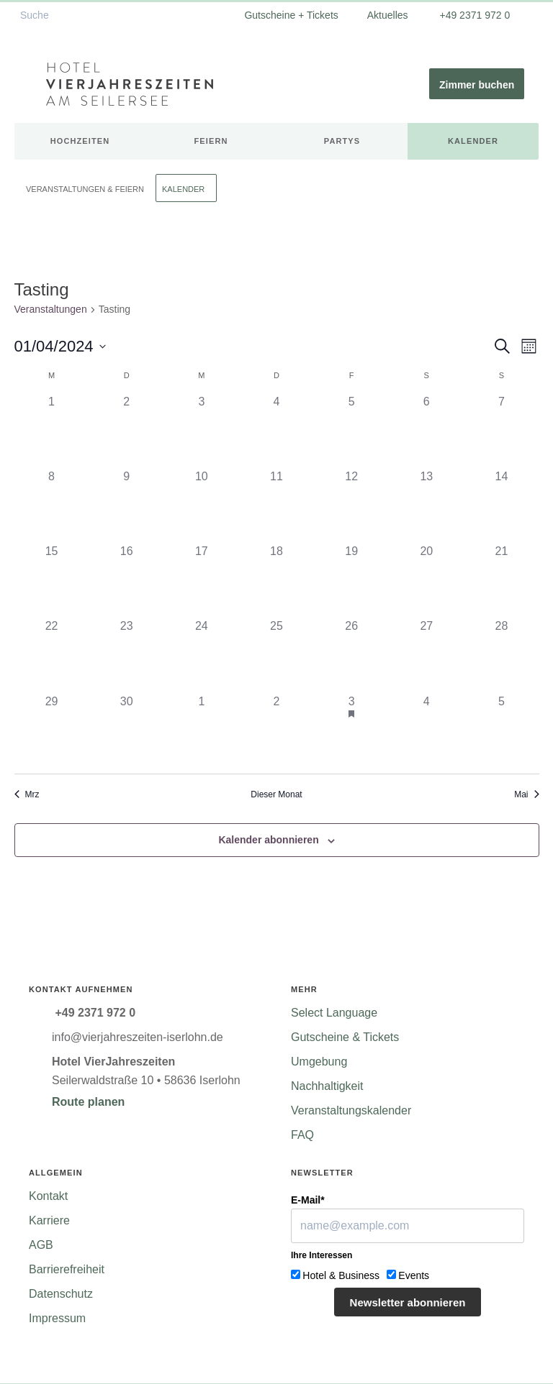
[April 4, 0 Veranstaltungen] (276, 430)
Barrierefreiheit (66, 1269)
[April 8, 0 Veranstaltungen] (51, 505)
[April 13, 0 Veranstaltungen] (426, 505)
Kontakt (48, 1196)
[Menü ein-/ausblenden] (30, 84)
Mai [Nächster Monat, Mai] (526, 794)
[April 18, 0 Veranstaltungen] (276, 580)
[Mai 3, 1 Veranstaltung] (351, 730)
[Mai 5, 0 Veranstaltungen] (501, 730)
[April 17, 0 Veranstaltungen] (201, 580)
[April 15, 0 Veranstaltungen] (51, 580)
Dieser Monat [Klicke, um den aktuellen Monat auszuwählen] (276, 794)
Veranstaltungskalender (351, 1110)
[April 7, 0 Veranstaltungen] (501, 430)
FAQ (302, 1135)
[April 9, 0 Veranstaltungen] (126, 505)
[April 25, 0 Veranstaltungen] (276, 655)
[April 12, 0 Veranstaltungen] (351, 505)
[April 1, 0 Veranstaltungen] (51, 430)
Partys (342, 141)
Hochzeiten (80, 141)
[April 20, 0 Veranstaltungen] (426, 580)
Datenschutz (61, 1294)
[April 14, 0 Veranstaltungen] (501, 505)
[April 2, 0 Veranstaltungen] (126, 430)
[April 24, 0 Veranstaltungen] (201, 655)
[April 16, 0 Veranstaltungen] (126, 580)
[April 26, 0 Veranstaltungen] (351, 655)
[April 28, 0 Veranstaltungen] (501, 655)
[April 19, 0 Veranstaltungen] (351, 580)
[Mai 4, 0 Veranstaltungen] (426, 730)
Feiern (211, 141)
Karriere (49, 1220)
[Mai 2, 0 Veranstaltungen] (276, 730)
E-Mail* (308, 1200)
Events (413, 1275)
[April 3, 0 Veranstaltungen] (201, 430)
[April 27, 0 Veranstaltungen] (426, 655)
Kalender (473, 141)
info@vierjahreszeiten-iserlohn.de (137, 1037)
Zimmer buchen (476, 85)
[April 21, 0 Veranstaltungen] (501, 580)
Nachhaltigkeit (327, 1086)
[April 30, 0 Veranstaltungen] (126, 730)
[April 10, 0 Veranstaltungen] (201, 505)
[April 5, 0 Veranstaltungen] (351, 430)
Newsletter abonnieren (408, 1302)
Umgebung (319, 1061)
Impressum (57, 1318)
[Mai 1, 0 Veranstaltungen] (201, 730)
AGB (41, 1245)
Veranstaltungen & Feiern (85, 189)
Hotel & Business (340, 1275)
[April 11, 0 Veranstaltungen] (276, 505)
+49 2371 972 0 (474, 15)
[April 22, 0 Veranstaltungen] (51, 655)
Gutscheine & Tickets (345, 1037)
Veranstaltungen (50, 309)
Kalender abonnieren (268, 839)
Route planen (88, 1102)
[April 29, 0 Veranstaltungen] (51, 730)
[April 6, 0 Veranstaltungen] (426, 430)
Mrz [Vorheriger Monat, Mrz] (27, 794)
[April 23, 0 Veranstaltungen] (126, 655)
